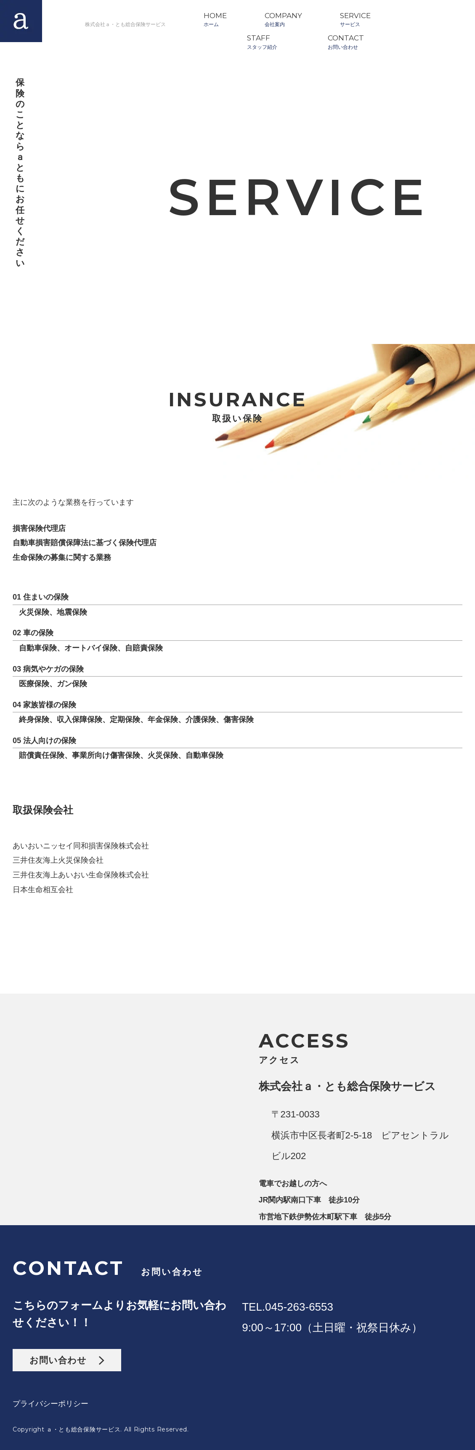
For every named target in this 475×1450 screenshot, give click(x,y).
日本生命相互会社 (43, 889)
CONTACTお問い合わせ (346, 42)
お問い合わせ (66, 1360)
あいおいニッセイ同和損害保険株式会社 (81, 846)
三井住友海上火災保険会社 (58, 860)
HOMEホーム (215, 19)
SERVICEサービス (355, 19)
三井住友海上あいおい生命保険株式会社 (81, 875)
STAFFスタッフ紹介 (262, 42)
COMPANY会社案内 (283, 19)
